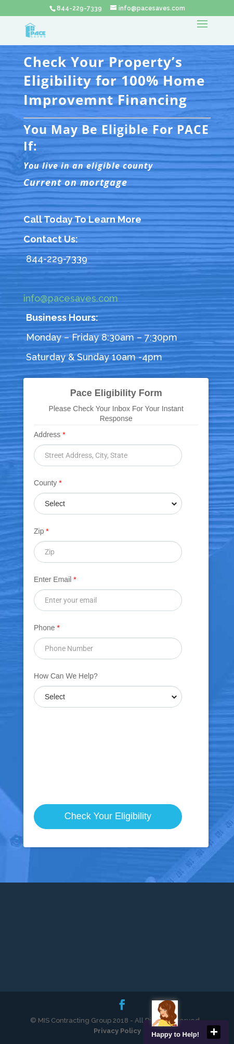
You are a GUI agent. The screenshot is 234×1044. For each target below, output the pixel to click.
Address (50, 434)
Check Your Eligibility (107, 816)
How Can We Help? (66, 676)
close (213, 1032)
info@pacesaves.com (70, 298)
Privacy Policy (117, 1031)
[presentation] (106, 742)
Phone (47, 627)
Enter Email (55, 579)
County (48, 483)
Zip (41, 531)
